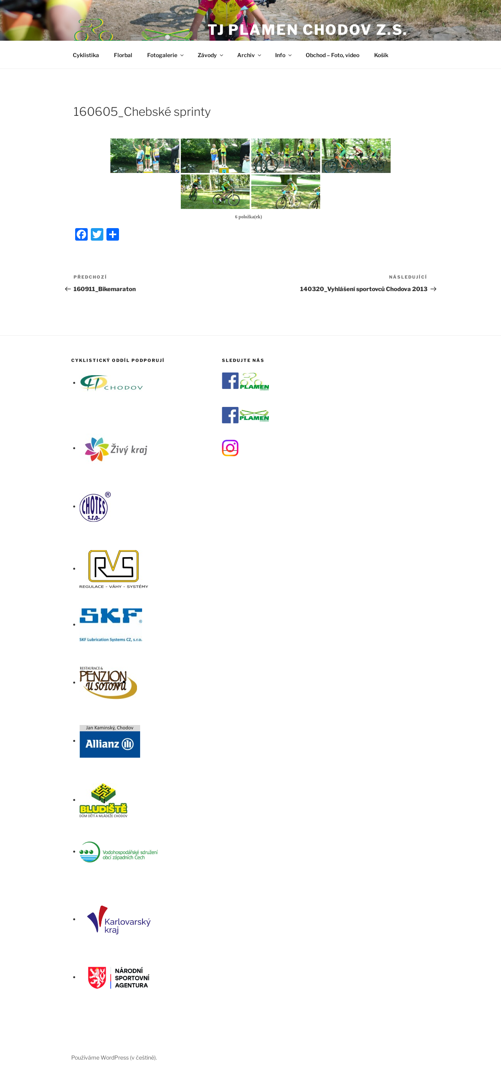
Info (284, 55)
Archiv (249, 55)
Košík (381, 55)
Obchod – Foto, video (332, 55)
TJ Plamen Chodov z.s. (307, 29)
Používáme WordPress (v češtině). (114, 1057)
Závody (211, 55)
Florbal (123, 55)
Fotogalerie (166, 55)
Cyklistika (86, 55)
